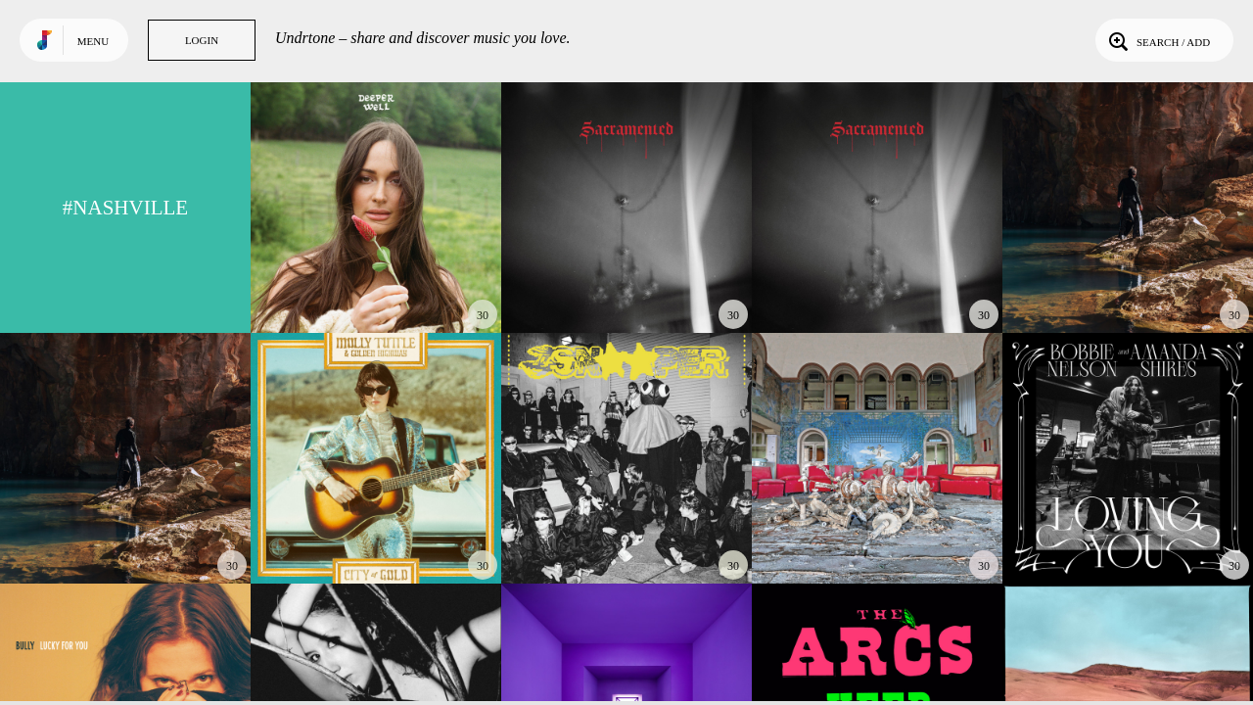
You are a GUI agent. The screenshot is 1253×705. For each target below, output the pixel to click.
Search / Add (1157, 40)
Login (201, 40)
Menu (93, 41)
